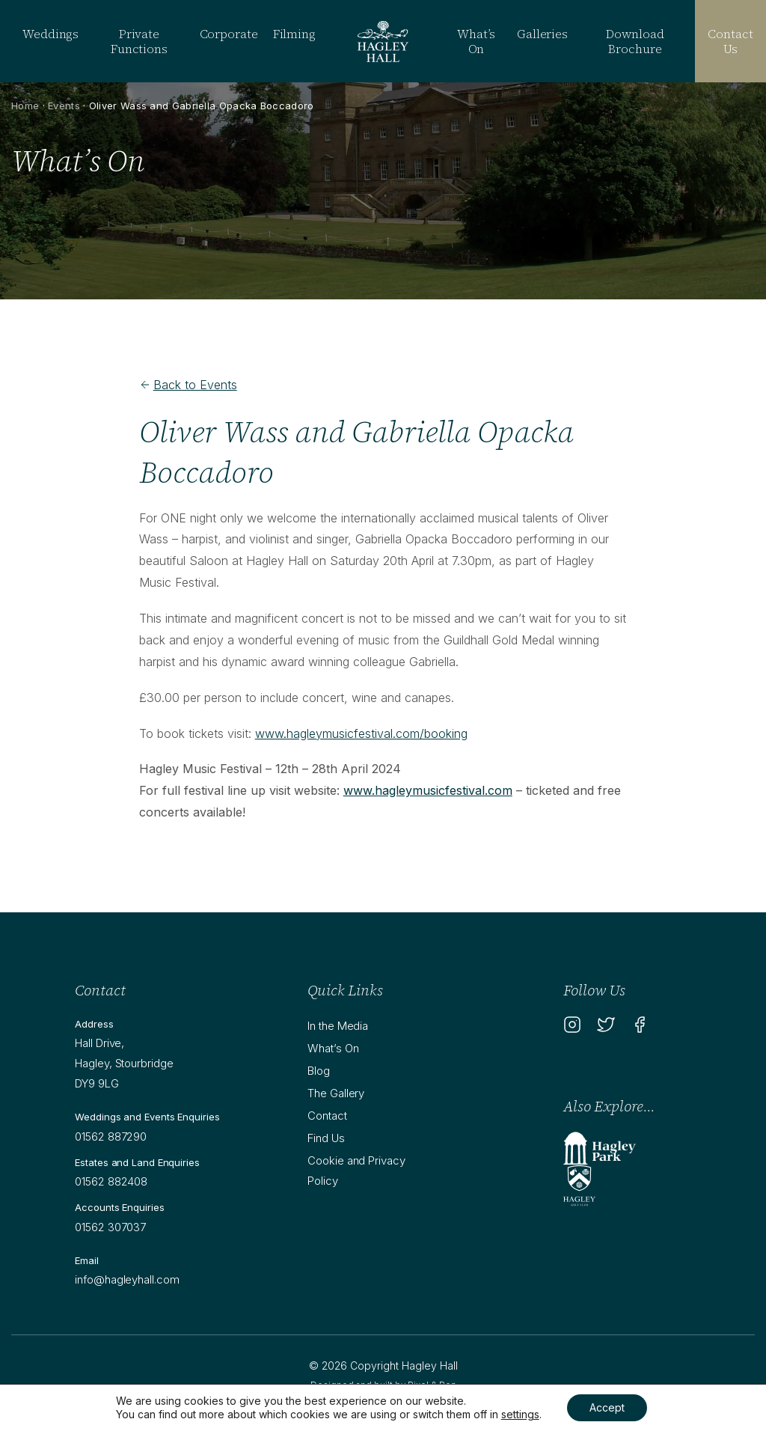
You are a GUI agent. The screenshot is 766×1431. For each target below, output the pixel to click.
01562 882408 (111, 1181)
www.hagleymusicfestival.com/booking (361, 733)
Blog (318, 1071)
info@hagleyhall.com (127, 1279)
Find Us (325, 1138)
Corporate (229, 33)
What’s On (475, 41)
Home (25, 106)
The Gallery (335, 1093)
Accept (607, 1407)
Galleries (542, 33)
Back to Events (188, 384)
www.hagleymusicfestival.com (427, 790)
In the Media (337, 1026)
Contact (326, 1115)
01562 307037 (110, 1227)
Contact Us (730, 41)
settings (520, 1414)
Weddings (50, 33)
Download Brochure (635, 41)
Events (64, 106)
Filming (294, 33)
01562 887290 (111, 1136)
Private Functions (139, 41)
